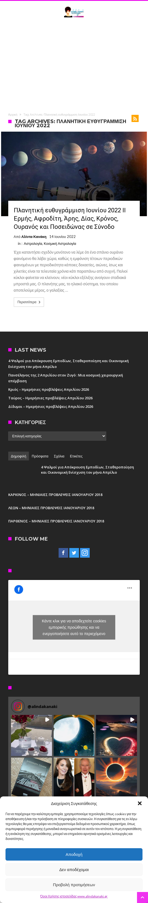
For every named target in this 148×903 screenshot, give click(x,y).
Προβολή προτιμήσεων (74, 884)
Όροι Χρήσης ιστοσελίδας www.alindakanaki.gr (74, 896)
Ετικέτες (76, 456)
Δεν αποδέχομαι (74, 869)
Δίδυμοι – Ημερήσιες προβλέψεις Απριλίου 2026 (50, 406)
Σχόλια (59, 456)
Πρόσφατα (40, 456)
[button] (139, 803)
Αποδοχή (74, 854)
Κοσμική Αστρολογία (60, 243)
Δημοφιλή (18, 456)
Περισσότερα (30, 302)
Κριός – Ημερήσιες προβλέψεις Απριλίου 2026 (48, 389)
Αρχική (12, 114)
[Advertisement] (74, 64)
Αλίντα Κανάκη (33, 236)
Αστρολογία (33, 243)
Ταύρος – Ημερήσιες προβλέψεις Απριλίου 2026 (50, 397)
